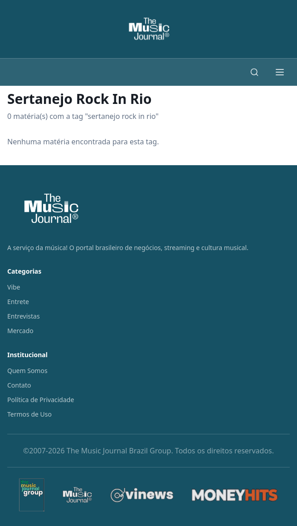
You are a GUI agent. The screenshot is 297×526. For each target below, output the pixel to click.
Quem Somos (27, 370)
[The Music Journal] (77, 495)
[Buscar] (254, 72)
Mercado (20, 330)
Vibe (13, 287)
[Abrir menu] (280, 72)
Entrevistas (23, 316)
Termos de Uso (29, 414)
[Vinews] (142, 494)
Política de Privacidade (40, 399)
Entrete (18, 301)
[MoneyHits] (235, 495)
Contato (19, 385)
